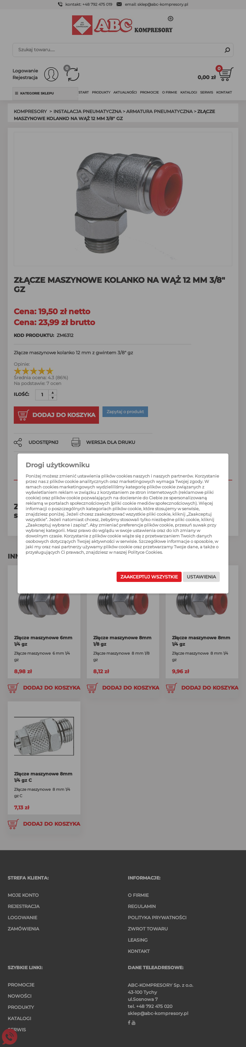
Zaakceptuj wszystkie (142, 578)
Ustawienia (194, 578)
